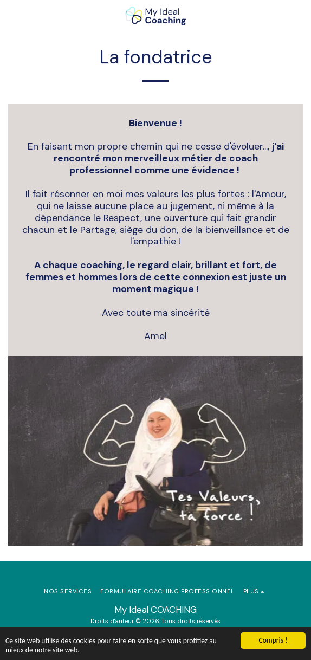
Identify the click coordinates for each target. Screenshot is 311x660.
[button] (12, 16)
